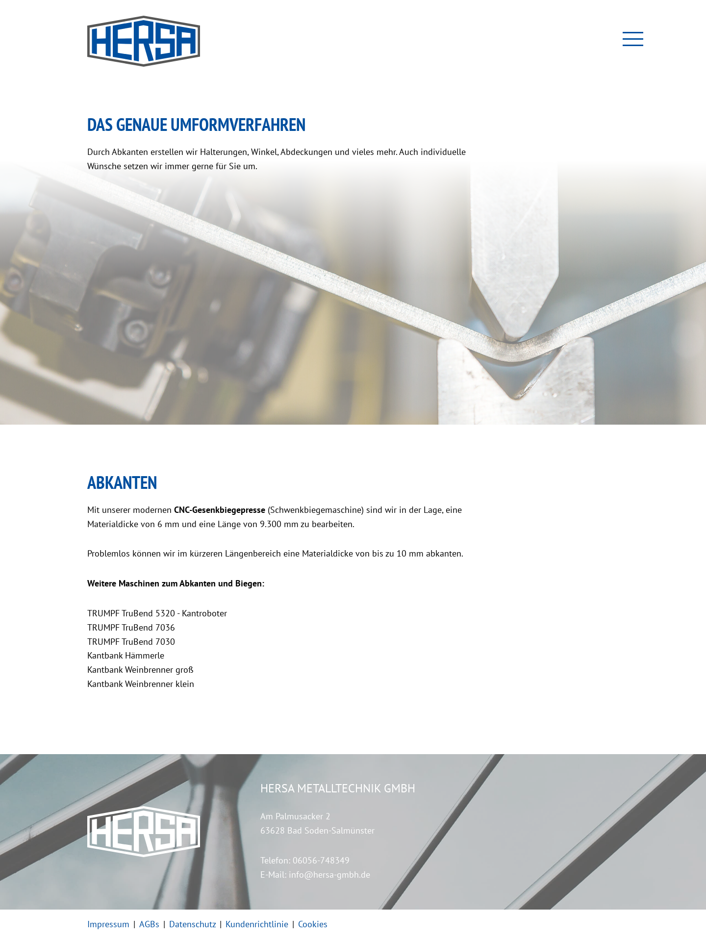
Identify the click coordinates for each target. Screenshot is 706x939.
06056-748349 (321, 860)
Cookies (313, 924)
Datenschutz (192, 924)
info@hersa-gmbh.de (329, 874)
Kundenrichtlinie (257, 924)
